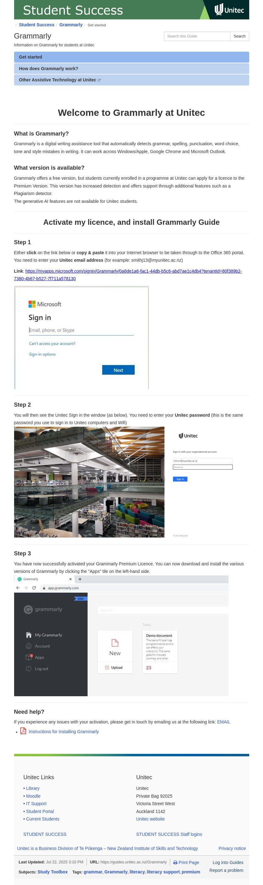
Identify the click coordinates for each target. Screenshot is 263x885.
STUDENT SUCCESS (45, 834)
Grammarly (71, 24)
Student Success (37, 24)
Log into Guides (228, 862)
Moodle (33, 796)
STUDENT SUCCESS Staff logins (169, 834)
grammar (93, 871)
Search (239, 36)
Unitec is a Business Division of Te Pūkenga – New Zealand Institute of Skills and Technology (107, 848)
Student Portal (40, 811)
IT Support (36, 803)
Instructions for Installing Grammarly (59, 731)
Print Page (186, 862)
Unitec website (150, 818)
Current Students (42, 818)
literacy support (163, 871)
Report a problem (226, 870)
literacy (137, 871)
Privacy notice (232, 848)
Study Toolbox (53, 871)
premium (190, 871)
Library (32, 788)
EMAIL (223, 721)
